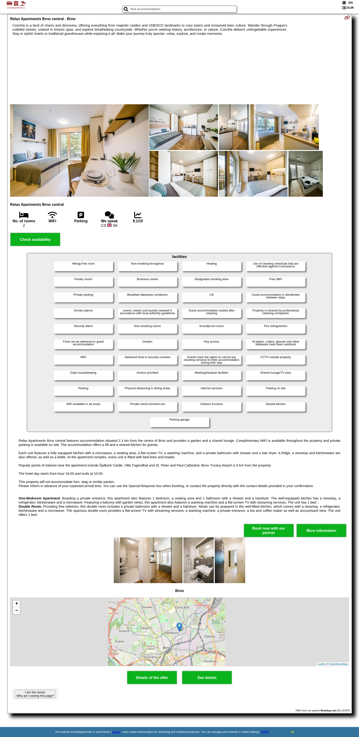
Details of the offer (152, 678)
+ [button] (16, 603)
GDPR (265, 732)
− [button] (16, 610)
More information (321, 531)
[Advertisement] (179, 70)
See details (207, 678)
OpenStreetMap (339, 664)
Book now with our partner (268, 530)
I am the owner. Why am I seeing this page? (35, 694)
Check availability (35, 239)
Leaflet (321, 664)
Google (116, 732)
